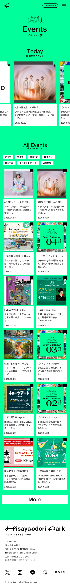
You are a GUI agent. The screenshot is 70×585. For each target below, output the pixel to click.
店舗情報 (47, 163)
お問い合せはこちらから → (18, 556)
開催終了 (48, 157)
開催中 (20, 157)
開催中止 (9, 163)
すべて (8, 157)
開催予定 (34, 157)
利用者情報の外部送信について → (21, 560)
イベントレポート (28, 163)
